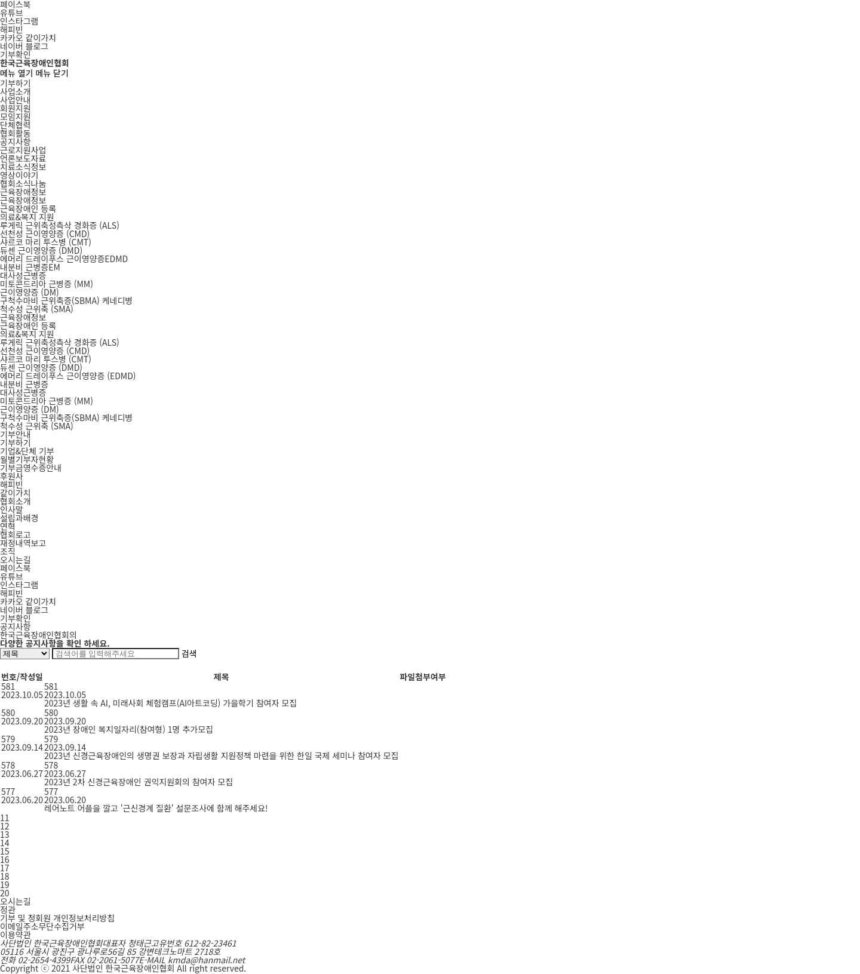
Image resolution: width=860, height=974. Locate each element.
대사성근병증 (23, 275)
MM (46, 284)
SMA (36, 309)
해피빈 (11, 29)
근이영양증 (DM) (29, 409)
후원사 (11, 476)
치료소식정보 (23, 167)
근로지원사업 (23, 150)
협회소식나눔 (23, 183)
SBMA (66, 300)
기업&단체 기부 (27, 451)
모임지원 (15, 116)
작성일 (31, 677)
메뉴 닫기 (51, 73)
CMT (45, 242)
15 (5, 851)
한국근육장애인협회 (34, 63)
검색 (189, 653)
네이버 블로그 (24, 46)
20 (5, 893)
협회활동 (15, 133)
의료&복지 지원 (27, 217)
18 (5, 876)
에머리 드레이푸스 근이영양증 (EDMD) (68, 376)
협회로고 (15, 534)
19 (5, 884)
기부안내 (15, 434)
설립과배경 (19, 518)
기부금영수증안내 (31, 468)
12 (5, 826)
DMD (41, 250)
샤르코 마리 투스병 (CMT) (45, 359)
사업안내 (15, 100)
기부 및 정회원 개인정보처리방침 (57, 918)
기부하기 (15, 83)
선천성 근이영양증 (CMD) (45, 351)
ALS (59, 225)
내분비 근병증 (24, 384)
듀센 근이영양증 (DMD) (41, 367)
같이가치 (15, 493)
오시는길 (15, 560)
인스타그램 (19, 21)
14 (5, 843)
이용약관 (15, 935)
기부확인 (15, 54)
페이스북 (15, 568)
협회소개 (15, 501)
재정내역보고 (23, 543)
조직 (8, 551)
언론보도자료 (23, 158)
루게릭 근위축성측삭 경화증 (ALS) (59, 342)
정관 (8, 909)
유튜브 (11, 13)
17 (5, 868)
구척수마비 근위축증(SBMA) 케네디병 (66, 417)
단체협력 (15, 125)
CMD (45, 233)
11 (5, 818)
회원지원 (15, 108)
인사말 (11, 509)
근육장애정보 (23, 192)
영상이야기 (19, 175)
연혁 (8, 526)
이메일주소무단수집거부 (42, 926)
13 (5, 834)
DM (29, 292)
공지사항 (15, 142)
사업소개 (15, 91)
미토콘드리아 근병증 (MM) (46, 401)
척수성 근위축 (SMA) (36, 426)
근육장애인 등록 (28, 208)
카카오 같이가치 (28, 38)
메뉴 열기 (16, 73)
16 (5, 859)
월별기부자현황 (27, 459)
